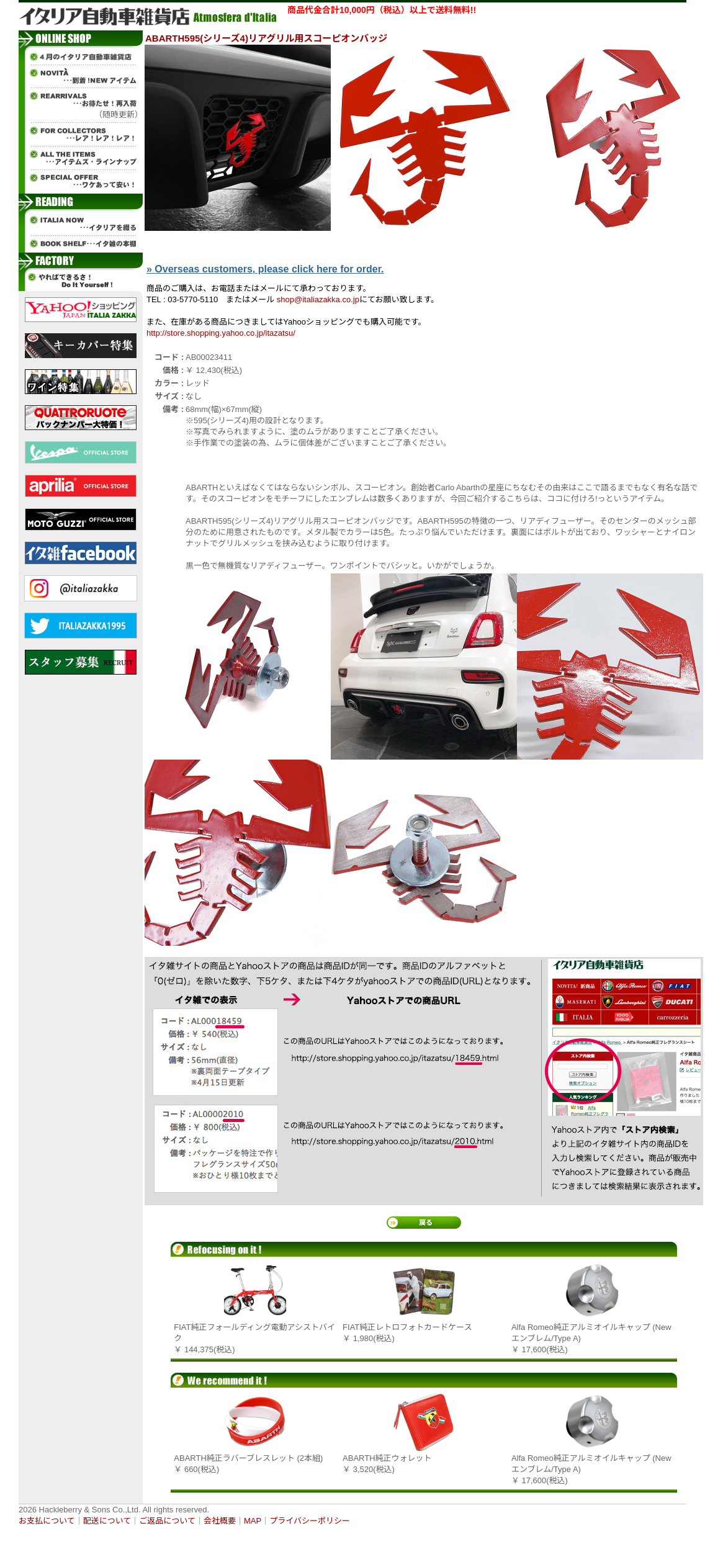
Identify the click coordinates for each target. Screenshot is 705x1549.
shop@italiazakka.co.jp (318, 299)
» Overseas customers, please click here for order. (265, 269)
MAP (252, 1520)
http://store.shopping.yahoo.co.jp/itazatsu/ (220, 333)
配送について (107, 1520)
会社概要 (220, 1520)
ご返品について (167, 1520)
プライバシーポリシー (309, 1520)
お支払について (47, 1520)
